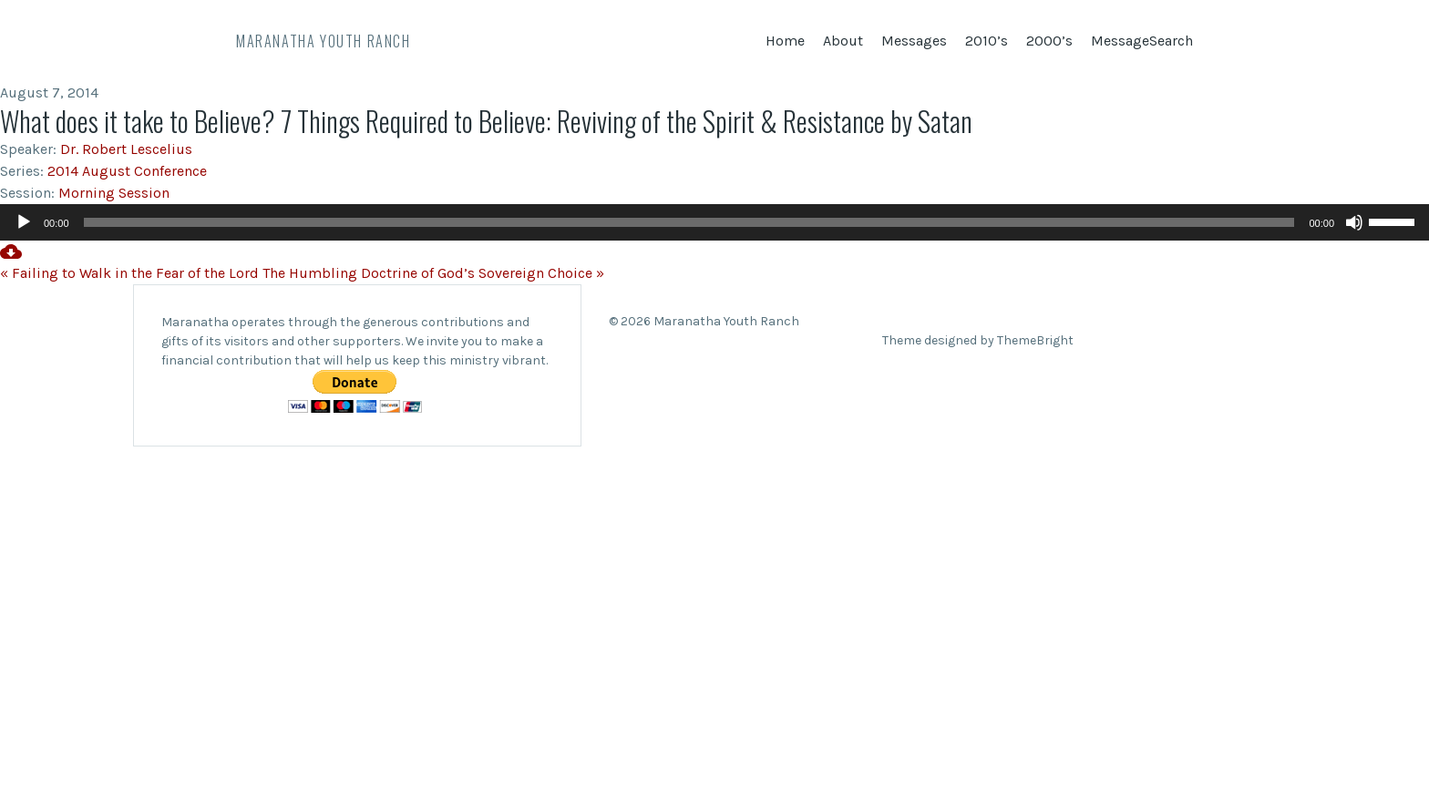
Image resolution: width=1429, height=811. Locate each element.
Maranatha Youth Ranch (323, 41)
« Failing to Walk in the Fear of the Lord (129, 273)
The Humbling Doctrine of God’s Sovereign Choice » (433, 273)
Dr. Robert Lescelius (126, 149)
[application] (714, 222)
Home (785, 40)
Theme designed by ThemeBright (978, 340)
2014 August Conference (127, 171)
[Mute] (1354, 222)
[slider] (689, 222)
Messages (914, 40)
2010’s (986, 40)
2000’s (1049, 40)
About (843, 40)
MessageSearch (1142, 40)
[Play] (24, 222)
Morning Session (114, 192)
